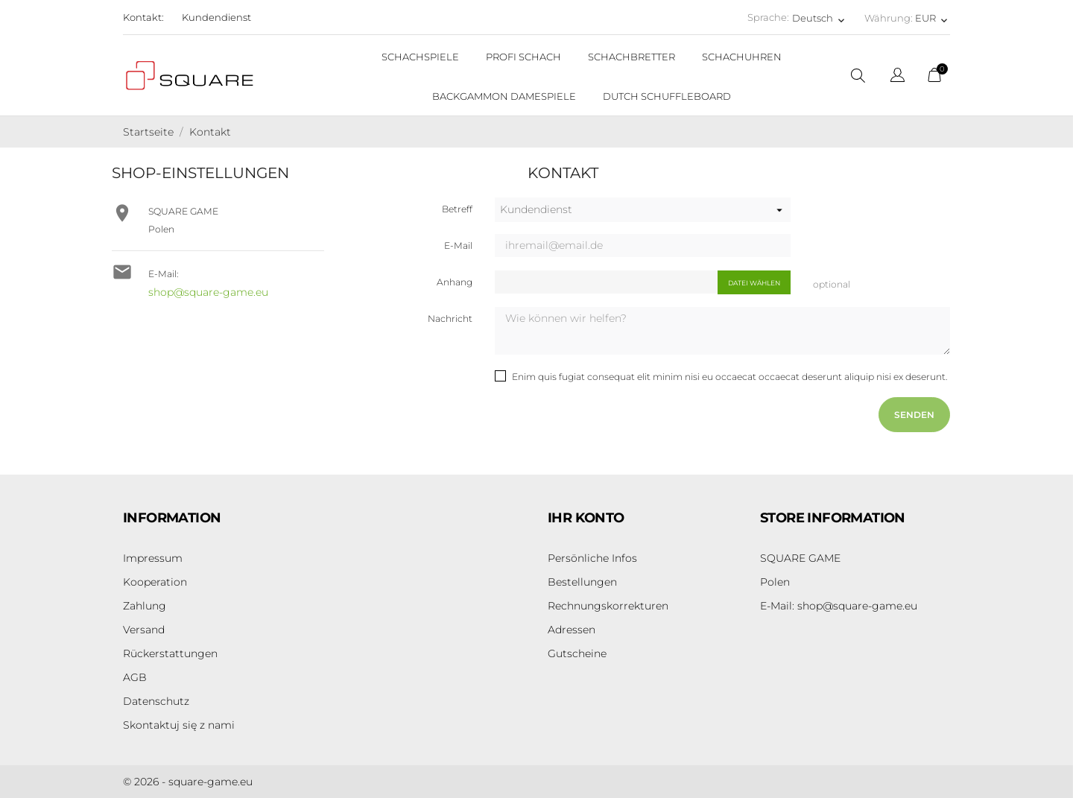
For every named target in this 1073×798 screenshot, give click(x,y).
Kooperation (155, 582)
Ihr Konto (586, 518)
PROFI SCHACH (523, 57)
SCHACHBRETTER (631, 57)
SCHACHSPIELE (420, 57)
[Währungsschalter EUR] (932, 18)
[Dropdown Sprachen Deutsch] (819, 18)
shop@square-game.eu (208, 292)
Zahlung (144, 605)
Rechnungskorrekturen (608, 605)
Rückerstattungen (170, 653)
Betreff (457, 209)
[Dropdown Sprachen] (897, 77)
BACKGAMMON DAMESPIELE (504, 96)
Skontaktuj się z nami (179, 725)
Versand (144, 629)
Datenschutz (156, 701)
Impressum (153, 558)
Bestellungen (582, 582)
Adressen (571, 629)
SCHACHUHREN (742, 57)
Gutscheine (577, 653)
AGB (135, 677)
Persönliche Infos (592, 558)
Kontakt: (143, 17)
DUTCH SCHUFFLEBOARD (667, 96)
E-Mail (458, 245)
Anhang (454, 282)
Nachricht (450, 318)
